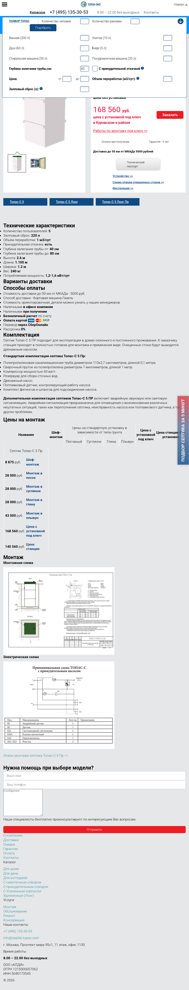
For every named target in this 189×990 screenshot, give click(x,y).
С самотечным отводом (22, 888)
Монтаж (9, 912)
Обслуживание (15, 917)
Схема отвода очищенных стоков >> (138, 182)
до (77, 78)
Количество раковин (107, 21)
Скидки (9, 850)
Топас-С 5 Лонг (67, 202)
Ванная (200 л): (19, 38)
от (60, 78)
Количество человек (56, 21)
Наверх (179, 4)
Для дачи (10, 879)
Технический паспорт (135, 164)
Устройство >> (123, 176)
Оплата (9, 859)
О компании (12, 841)
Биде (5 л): (99, 48)
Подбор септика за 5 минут (183, 430)
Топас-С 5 (17, 202)
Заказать (170, 115)
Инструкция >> (123, 188)
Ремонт (9, 921)
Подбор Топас (19, 21)
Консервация (13, 926)
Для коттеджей (15, 883)
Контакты (151, 12)
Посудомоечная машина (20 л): (114, 58)
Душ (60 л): (17, 48)
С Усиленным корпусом (22, 896)
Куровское (37, 12)
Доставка (10, 845)
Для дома (11, 874)
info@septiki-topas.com (21, 943)
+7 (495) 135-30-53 (69, 12)
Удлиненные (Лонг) (18, 901)
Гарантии (10, 854)
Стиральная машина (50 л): (28, 58)
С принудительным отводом (25, 892)
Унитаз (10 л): (101, 38)
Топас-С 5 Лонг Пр (115, 202)
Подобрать (43, 27)
